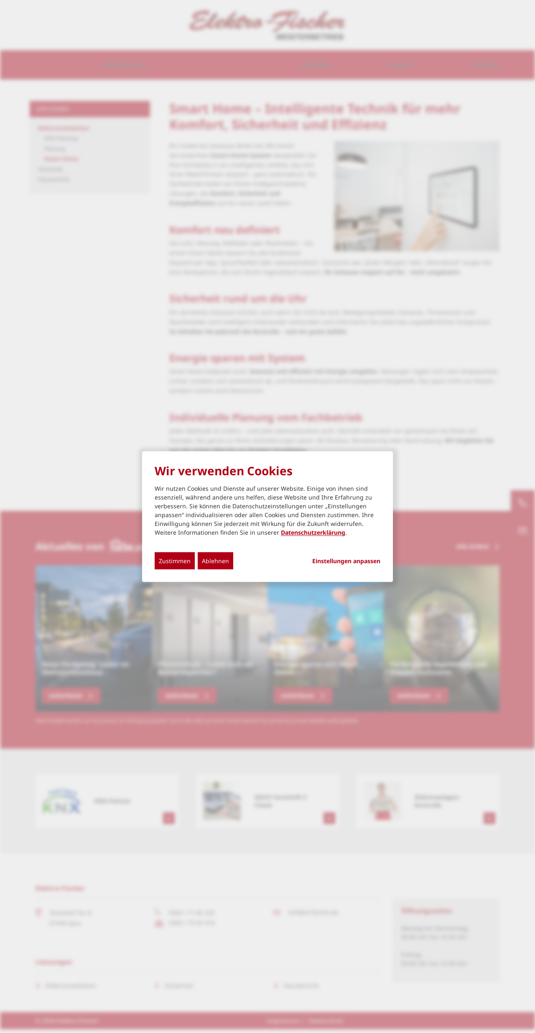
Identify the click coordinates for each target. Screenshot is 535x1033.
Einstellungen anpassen (346, 561)
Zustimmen (175, 561)
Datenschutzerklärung (313, 532)
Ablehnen (215, 561)
